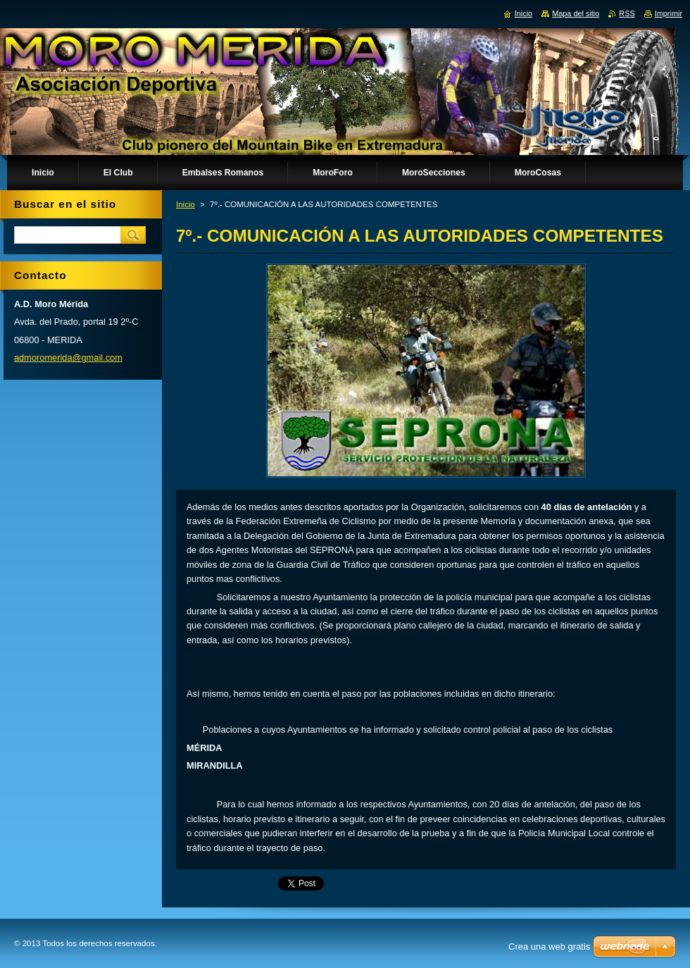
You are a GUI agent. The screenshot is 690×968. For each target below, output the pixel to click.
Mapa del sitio (575, 13)
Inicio (185, 204)
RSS (626, 13)
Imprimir (668, 13)
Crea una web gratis (549, 946)
